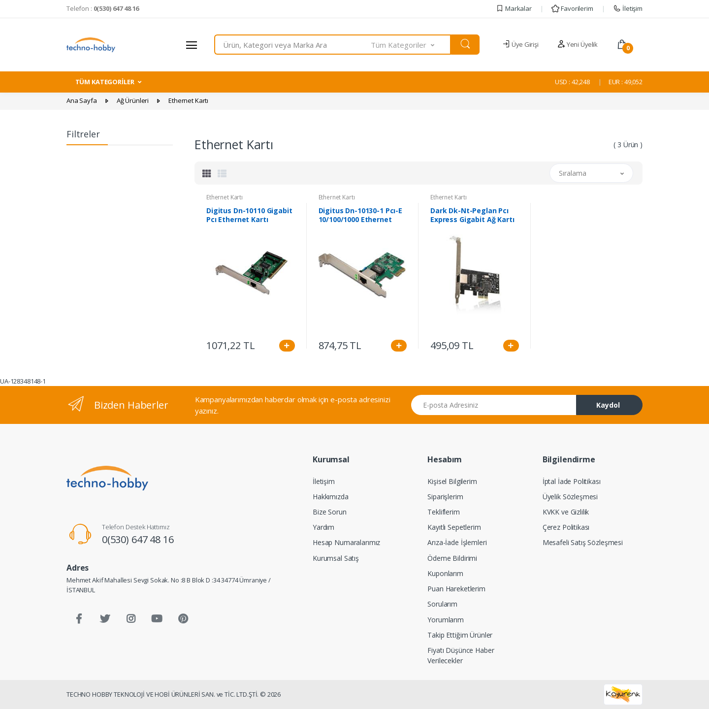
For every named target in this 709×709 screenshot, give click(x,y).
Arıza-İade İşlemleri (456, 542)
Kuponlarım (445, 573)
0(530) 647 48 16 (138, 539)
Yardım (323, 527)
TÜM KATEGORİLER (104, 81)
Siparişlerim (445, 496)
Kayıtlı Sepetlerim (454, 527)
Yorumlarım (445, 619)
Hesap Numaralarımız (346, 542)
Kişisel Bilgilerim (452, 481)
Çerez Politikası (566, 527)
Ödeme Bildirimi (452, 558)
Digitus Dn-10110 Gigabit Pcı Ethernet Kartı (249, 215)
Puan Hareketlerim (456, 588)
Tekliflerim (443, 511)
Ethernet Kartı (224, 197)
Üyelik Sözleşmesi (570, 496)
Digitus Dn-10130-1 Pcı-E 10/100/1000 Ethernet (361, 215)
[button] (411, 44)
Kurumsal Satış (336, 558)
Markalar (514, 8)
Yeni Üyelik (577, 44)
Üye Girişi (520, 44)
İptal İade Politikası (572, 481)
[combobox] (292, 44)
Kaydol (608, 405)
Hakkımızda (331, 496)
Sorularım (442, 604)
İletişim (628, 8)
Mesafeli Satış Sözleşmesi (583, 542)
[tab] (206, 173)
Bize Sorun (330, 511)
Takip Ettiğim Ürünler (459, 635)
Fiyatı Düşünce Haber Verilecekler (460, 655)
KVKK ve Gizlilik (566, 511)
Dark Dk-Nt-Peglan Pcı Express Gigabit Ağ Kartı (472, 215)
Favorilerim (572, 8)
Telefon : (102, 8)
